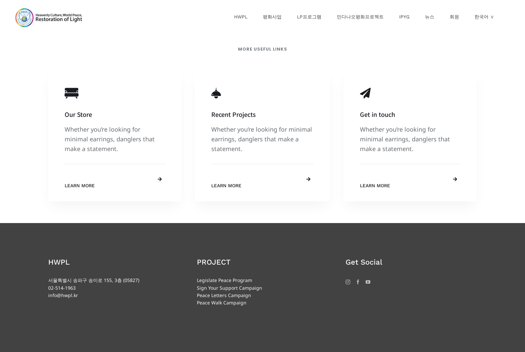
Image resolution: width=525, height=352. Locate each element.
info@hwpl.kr (63, 295)
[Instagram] (348, 282)
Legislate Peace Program (224, 280)
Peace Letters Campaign (224, 295)
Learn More (80, 185)
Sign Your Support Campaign (229, 288)
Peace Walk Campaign (221, 302)
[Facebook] (358, 282)
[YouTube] (368, 282)
